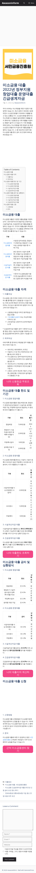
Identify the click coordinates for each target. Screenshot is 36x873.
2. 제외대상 (9, 179)
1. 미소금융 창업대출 (12, 184)
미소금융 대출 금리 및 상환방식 (14, 193)
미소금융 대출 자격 (10, 174)
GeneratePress (29, 870)
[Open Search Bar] (24, 3)
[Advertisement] (18, 25)
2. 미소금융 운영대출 (12, 186)
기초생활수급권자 (13, 317)
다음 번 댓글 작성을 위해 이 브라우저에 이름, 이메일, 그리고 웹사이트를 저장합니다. (18, 851)
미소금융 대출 (8, 172)
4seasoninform (10, 3)
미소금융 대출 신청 (10, 204)
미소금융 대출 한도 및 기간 (12, 181)
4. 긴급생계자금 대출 (12, 191)
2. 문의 (8, 209)
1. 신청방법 (9, 207)
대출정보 (8, 782)
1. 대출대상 (9, 177)
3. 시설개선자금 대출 (12, 188)
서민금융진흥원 (21, 785)
